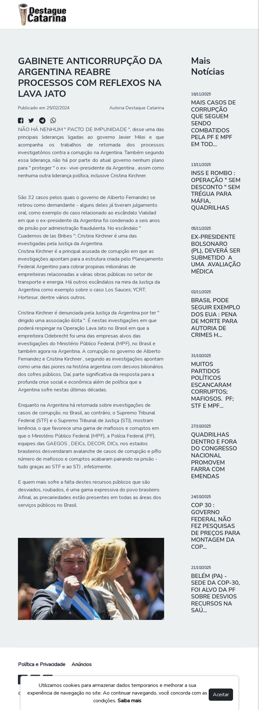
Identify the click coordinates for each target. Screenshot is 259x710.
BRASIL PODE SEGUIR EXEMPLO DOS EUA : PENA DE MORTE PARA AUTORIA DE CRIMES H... (215, 318)
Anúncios (81, 664)
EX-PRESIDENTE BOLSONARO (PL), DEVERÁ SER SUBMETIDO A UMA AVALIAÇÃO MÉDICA (216, 254)
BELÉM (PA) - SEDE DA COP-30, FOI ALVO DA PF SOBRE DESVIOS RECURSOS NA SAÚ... (215, 593)
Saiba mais (129, 700)
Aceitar (221, 694)
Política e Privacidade (41, 664)
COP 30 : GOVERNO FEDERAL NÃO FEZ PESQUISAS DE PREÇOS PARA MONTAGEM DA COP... (215, 526)
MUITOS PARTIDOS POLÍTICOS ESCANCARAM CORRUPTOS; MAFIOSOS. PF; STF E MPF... (212, 385)
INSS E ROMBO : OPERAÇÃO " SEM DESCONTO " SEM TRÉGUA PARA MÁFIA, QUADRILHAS (215, 190)
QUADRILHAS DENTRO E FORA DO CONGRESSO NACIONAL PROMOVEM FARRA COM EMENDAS (214, 455)
